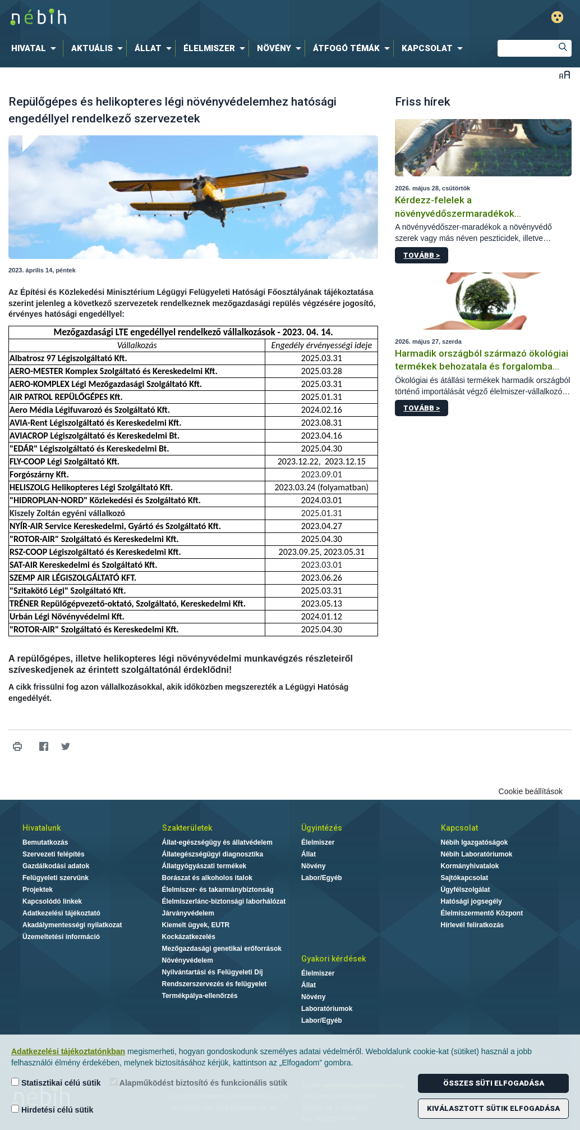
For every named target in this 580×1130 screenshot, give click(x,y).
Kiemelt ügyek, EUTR (196, 925)
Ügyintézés (321, 827)
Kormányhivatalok (470, 866)
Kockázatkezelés (188, 937)
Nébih (170, 18)
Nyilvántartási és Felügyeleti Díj (212, 972)
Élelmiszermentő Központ (482, 913)
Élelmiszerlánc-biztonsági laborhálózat (224, 901)
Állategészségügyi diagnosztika (213, 854)
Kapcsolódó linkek (52, 901)
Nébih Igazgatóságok (474, 842)
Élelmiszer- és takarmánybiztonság (218, 890)
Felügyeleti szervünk (55, 878)
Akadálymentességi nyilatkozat (72, 925)
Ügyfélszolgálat (465, 890)
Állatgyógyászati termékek (204, 866)
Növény (313, 866)
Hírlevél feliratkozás (472, 925)
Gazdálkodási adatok (55, 866)
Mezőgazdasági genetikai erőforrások (222, 949)
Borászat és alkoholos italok (207, 878)
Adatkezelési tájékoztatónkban (68, 1051)
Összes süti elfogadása (493, 1083)
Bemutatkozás (45, 842)
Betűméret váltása (565, 74)
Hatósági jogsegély (471, 901)
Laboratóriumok (326, 1009)
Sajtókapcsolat (465, 878)
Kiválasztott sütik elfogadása (493, 1108)
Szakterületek (187, 827)
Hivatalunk (41, 827)
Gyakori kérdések (333, 958)
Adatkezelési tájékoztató (61, 913)
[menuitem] (35, 48)
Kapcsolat (459, 827)
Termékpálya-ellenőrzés (200, 996)
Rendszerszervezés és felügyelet (214, 984)
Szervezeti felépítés (53, 854)
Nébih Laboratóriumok (477, 854)
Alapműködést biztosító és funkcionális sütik (199, 1082)
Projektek (37, 890)
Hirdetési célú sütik (52, 1109)
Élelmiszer (317, 842)
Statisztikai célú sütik (56, 1082)
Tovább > (421, 255)
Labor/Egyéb (321, 878)
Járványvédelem (188, 913)
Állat (308, 854)
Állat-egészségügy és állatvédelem (217, 842)
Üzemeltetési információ (61, 937)
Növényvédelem (187, 960)
